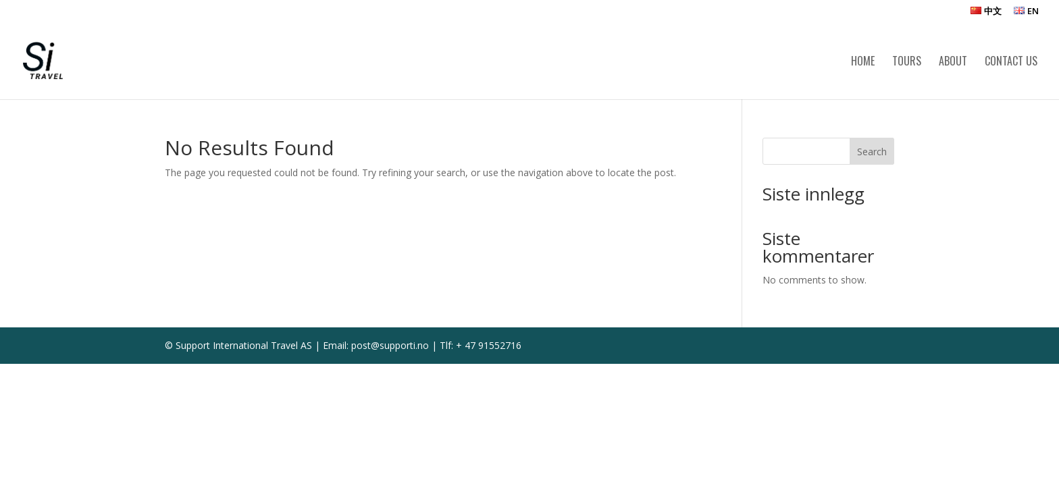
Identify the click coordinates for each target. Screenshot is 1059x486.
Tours (906, 62)
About (953, 62)
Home (863, 62)
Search (872, 151)
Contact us (1011, 62)
